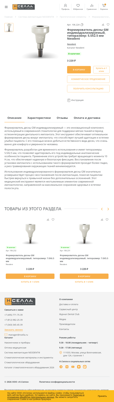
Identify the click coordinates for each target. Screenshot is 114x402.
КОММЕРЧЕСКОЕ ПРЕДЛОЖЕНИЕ (88, 79)
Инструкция (75, 100)
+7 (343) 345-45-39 (13, 324)
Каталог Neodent (75, 47)
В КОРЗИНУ (30, 276)
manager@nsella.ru (18, 334)
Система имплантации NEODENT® (22, 352)
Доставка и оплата (68, 304)
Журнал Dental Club (69, 314)
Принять (102, 396)
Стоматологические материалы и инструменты (28, 357)
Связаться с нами (13, 309)
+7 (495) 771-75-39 (13, 314)
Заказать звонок (13, 329)
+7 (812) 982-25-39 (13, 319)
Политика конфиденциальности (57, 381)
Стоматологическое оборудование (22, 362)
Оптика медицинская (15, 347)
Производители (67, 324)
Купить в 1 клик (101, 69)
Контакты (64, 329)
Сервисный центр (68, 309)
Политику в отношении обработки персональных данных (45, 396)
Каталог (8, 337)
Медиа (62, 319)
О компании (66, 299)
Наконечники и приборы (17, 342)
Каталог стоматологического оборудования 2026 (29, 367)
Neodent (71, 44)
